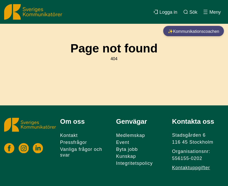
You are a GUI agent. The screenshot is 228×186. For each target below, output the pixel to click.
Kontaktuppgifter (191, 167)
